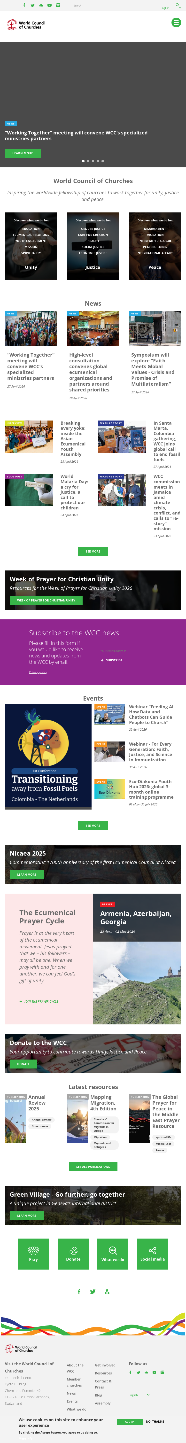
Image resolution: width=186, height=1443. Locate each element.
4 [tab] (97, 161)
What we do (76, 1409)
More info (25, 1438)
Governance (40, 1126)
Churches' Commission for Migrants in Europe (104, 1124)
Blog (98, 1395)
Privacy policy (38, 672)
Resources (103, 1373)
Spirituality (31, 253)
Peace (160, 1150)
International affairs (155, 253)
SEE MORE (93, 551)
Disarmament (155, 229)
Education (31, 229)
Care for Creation (93, 235)
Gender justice (93, 229)
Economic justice (93, 253)
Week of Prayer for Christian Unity (46, 600)
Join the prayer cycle (41, 1001)
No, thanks (155, 1421)
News (71, 1393)
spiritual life (163, 1137)
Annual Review (41, 1120)
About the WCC (75, 1368)
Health (93, 241)
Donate (23, 1064)
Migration (155, 235)
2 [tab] (88, 161)
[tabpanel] (93, 104)
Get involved (105, 1365)
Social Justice (93, 247)
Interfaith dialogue (155, 241)
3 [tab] (93, 161)
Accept (130, 1422)
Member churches (74, 1382)
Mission (31, 247)
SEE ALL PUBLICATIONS (93, 1167)
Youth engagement (31, 241)
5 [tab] (102, 161)
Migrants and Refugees (102, 1145)
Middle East (163, 1144)
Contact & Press (103, 1384)
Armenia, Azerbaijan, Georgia (136, 917)
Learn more (22, 153)
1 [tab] (83, 161)
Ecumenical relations (31, 235)
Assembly (103, 1403)
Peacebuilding (155, 247)
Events (72, 1401)
